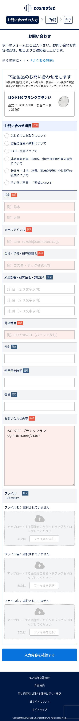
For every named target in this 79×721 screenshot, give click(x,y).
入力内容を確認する (39, 654)
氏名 (7, 195)
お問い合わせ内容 (16, 418)
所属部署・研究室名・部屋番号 (25, 277)
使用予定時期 (13, 370)
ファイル (12, 495)
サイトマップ (39, 709)
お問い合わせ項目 (17, 125)
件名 (7, 347)
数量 (7, 394)
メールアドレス (14, 229)
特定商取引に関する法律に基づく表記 (39, 693)
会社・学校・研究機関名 (20, 253)
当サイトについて (39, 701)
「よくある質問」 (42, 60)
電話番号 (10, 323)
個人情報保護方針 (39, 678)
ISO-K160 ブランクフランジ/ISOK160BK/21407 (39, 456)
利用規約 (40, 686)
